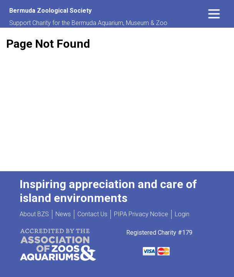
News (63, 214)
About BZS (34, 214)
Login (182, 214)
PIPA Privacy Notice (141, 214)
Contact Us (92, 214)
